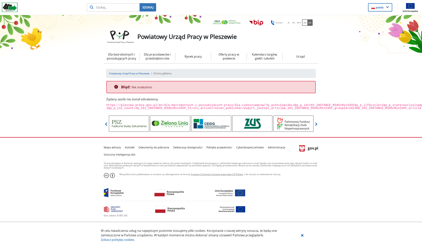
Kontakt (130, 147)
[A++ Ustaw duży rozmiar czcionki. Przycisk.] (299, 22)
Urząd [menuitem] (300, 56)
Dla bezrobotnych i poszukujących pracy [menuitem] (121, 56)
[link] (228, 22)
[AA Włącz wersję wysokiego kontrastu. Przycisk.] (310, 22)
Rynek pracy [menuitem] (193, 56)
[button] (302, 235)
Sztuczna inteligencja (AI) (119, 154)
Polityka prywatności (219, 147)
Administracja (276, 147)
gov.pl (308, 148)
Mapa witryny (112, 147)
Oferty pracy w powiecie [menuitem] (229, 56)
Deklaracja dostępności (188, 147)
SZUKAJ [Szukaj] (147, 7)
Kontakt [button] (276, 23)
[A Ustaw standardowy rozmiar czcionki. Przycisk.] (288, 22)
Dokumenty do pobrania (154, 147)
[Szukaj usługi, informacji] (113, 7)
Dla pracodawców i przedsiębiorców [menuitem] (157, 56)
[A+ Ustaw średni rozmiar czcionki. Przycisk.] (294, 22)
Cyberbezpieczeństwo (250, 147)
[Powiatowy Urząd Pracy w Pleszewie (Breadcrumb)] (129, 73)
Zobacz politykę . (118, 240)
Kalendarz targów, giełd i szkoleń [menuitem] (264, 56)
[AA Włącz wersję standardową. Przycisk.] (304, 22)
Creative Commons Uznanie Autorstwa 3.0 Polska (217, 174)
